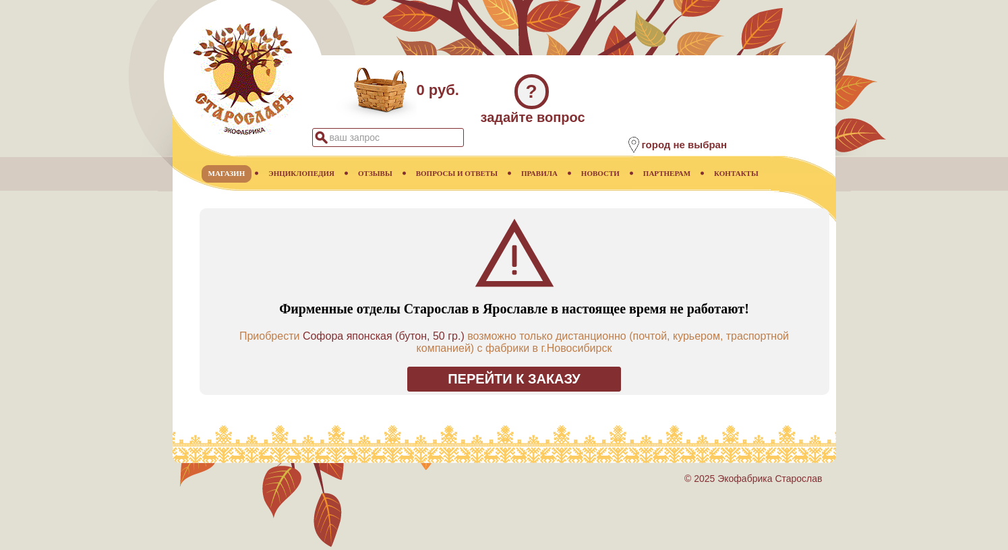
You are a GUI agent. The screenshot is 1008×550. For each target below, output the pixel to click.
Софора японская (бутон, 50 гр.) (384, 336)
